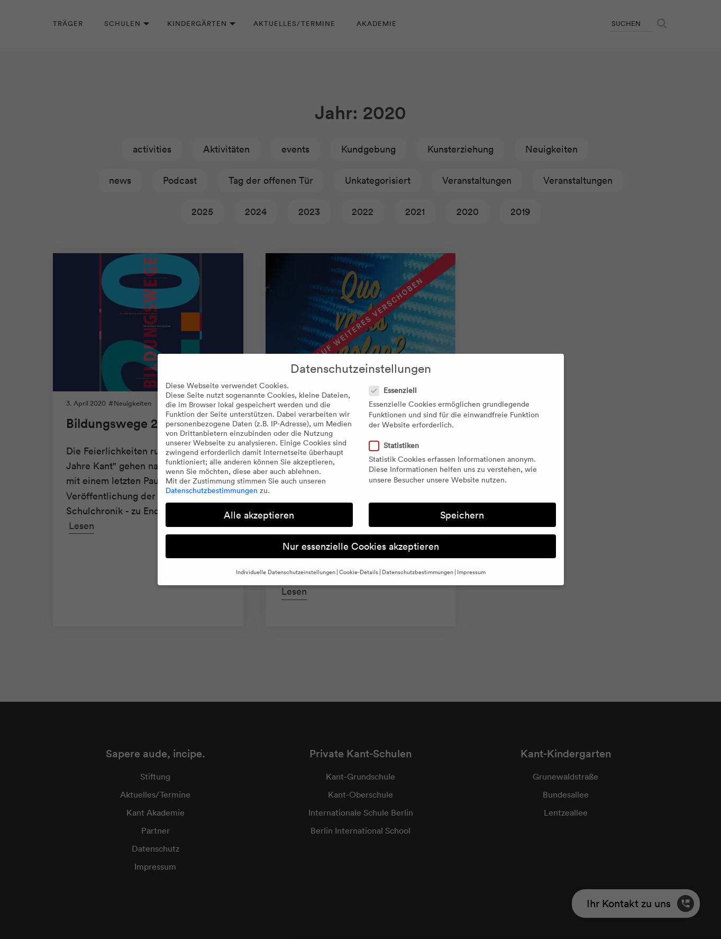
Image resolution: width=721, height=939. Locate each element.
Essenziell (396, 390)
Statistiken (397, 445)
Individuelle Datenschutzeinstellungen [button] (285, 572)
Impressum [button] (471, 572)
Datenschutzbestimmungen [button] (417, 572)
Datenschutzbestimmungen (212, 490)
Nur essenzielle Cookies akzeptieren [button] (360, 546)
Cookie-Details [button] (358, 572)
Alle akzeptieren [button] (259, 515)
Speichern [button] (462, 515)
